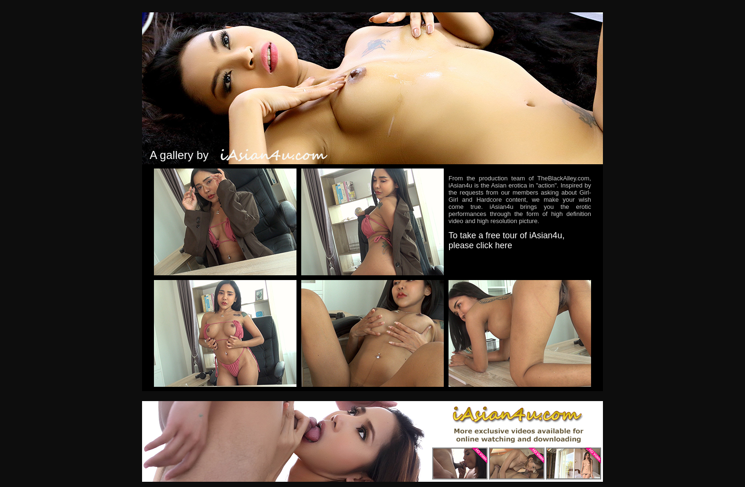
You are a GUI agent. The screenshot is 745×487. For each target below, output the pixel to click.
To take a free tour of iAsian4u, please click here (506, 240)
